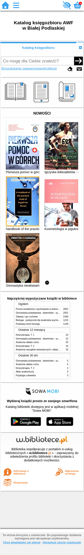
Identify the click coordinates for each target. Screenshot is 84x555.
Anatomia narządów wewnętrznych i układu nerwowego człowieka (49, 349)
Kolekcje (51, 68)
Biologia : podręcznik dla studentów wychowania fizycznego (45, 320)
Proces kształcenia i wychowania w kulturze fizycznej (42, 309)
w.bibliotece (40, 453)
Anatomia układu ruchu (27, 342)
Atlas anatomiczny (25, 371)
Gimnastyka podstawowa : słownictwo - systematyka (42, 313)
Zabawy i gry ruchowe (27, 316)
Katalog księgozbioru (38, 47)
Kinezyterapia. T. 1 (25, 335)
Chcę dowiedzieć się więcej (21, 542)
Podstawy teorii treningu (28, 324)
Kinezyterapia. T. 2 (25, 346)
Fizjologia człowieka (26, 375)
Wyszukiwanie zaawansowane (23, 68)
